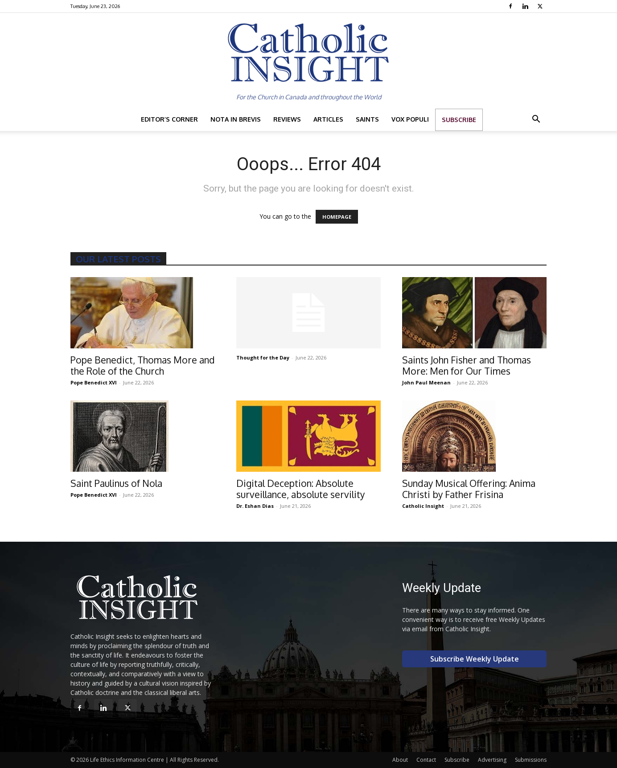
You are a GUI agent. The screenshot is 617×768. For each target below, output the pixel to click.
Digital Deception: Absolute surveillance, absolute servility (300, 488)
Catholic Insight (423, 505)
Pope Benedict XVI (93, 382)
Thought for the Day (262, 357)
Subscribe (459, 119)
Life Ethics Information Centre (127, 760)
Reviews (287, 119)
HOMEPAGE (336, 216)
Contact (426, 760)
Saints (367, 119)
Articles (328, 119)
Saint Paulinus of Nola (116, 483)
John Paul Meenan (426, 382)
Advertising (492, 760)
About (400, 760)
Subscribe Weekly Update (474, 659)
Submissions (531, 760)
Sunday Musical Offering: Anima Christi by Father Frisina (468, 488)
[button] (536, 120)
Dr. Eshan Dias (255, 505)
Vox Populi (410, 119)
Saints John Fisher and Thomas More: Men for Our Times (466, 365)
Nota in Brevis (235, 119)
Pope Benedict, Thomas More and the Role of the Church (142, 365)
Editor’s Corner (169, 119)
